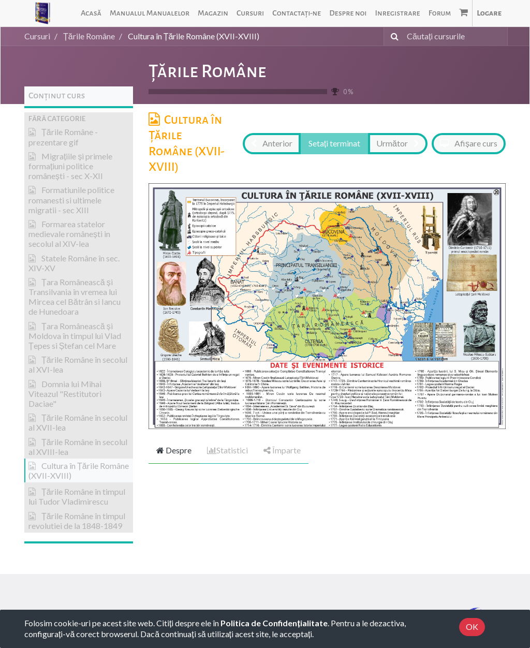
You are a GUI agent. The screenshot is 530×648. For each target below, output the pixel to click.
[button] (78, 118)
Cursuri (37, 36)
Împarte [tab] (282, 450)
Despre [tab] (174, 450)
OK (472, 626)
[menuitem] (91, 13)
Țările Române (207, 71)
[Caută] (392, 36)
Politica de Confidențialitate (273, 623)
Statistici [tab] (227, 450)
